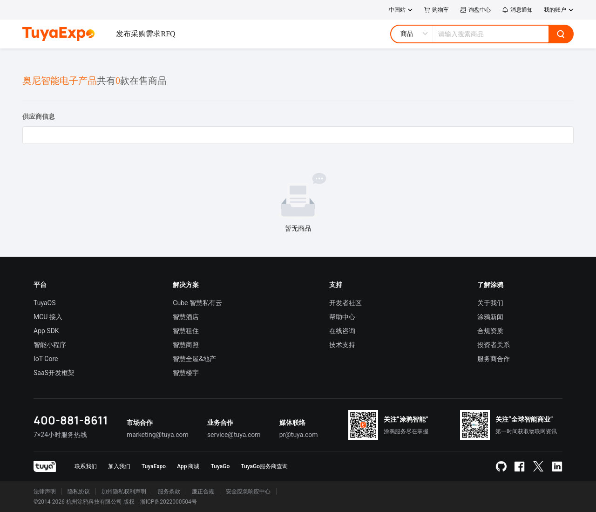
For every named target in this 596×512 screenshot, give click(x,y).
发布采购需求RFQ (145, 34)
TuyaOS (45, 303)
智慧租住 (186, 331)
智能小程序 (50, 344)
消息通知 (517, 9)
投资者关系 (493, 344)
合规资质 (490, 331)
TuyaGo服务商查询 (264, 466)
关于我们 (490, 303)
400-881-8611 (71, 420)
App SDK (46, 331)
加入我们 (119, 466)
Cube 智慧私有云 (197, 303)
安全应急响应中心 (248, 491)
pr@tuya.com (298, 434)
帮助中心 (342, 317)
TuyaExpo (154, 466)
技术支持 (342, 344)
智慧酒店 (186, 317)
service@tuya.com (234, 434)
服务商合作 (493, 358)
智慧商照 (186, 344)
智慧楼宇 (186, 372)
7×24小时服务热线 (60, 434)
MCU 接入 (48, 317)
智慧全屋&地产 (194, 358)
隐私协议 (79, 491)
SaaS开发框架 (54, 372)
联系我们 (85, 466)
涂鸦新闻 (490, 317)
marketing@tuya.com (158, 434)
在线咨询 (342, 331)
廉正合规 (203, 491)
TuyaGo (220, 466)
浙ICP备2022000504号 (168, 501)
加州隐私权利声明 (124, 491)
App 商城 (188, 466)
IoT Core (46, 358)
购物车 (436, 9)
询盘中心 (475, 9)
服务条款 (169, 491)
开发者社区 (345, 303)
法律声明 (45, 491)
